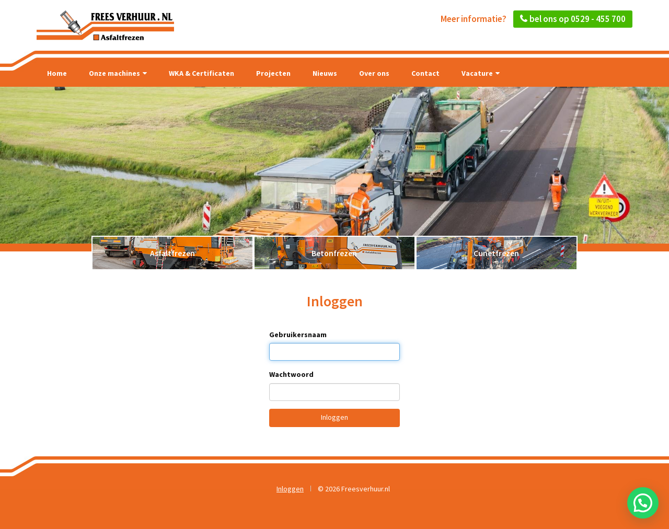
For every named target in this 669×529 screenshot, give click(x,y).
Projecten (273, 73)
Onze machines (118, 73)
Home (57, 73)
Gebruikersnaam (298, 334)
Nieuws (325, 73)
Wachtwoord (291, 374)
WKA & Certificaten (201, 73)
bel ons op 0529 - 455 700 (577, 19)
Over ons (374, 73)
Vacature (481, 73)
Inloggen (334, 417)
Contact (425, 73)
